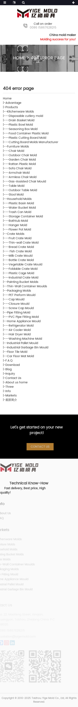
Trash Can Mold (20, 212)
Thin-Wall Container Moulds (27, 286)
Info (8, 391)
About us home (16, 382)
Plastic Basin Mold (21, 203)
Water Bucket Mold (22, 207)
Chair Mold (16, 151)
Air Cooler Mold (20, 330)
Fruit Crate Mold (20, 238)
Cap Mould (16, 299)
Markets (11, 395)
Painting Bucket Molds (22, 282)
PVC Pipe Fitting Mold (24, 316)
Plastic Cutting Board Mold (27, 137)
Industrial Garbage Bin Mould (27, 347)
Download (12, 365)
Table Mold (16, 185)
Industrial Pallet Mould (22, 343)
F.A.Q (8, 360)
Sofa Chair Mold (20, 168)
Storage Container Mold (26, 216)
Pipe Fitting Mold (18, 312)
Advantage (13, 102)
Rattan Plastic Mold (22, 164)
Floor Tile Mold (17, 351)
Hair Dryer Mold (20, 334)
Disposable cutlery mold (26, 116)
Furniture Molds (18, 146)
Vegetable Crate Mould (25, 264)
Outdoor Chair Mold (23, 155)
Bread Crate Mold (21, 247)
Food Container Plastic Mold (28, 133)
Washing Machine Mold (25, 338)
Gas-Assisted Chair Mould (27, 181)
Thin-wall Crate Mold (23, 242)
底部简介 (11, 399)
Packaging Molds (19, 290)
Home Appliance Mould (24, 321)
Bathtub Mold (18, 220)
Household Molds (19, 199)
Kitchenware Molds (20, 111)
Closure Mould (19, 303)
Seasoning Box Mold (23, 129)
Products (11, 107)
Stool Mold (16, 194)
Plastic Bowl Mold (21, 124)
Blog (8, 369)
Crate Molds (15, 234)
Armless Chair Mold (22, 177)
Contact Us (13, 378)
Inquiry (10, 373)
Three (9, 386)
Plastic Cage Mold (21, 273)
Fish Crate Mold (20, 251)
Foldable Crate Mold (23, 268)
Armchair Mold (19, 172)
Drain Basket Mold (21, 120)
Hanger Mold (18, 225)
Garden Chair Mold (22, 159)
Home (19, 58)
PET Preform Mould (22, 295)
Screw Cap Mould (21, 308)
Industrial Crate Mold (23, 277)
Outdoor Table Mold (23, 190)
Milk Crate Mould (20, 255)
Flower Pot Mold (20, 229)
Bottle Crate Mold (21, 260)
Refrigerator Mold (21, 325)
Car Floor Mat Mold (20, 356)
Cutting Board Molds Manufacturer (33, 142)
